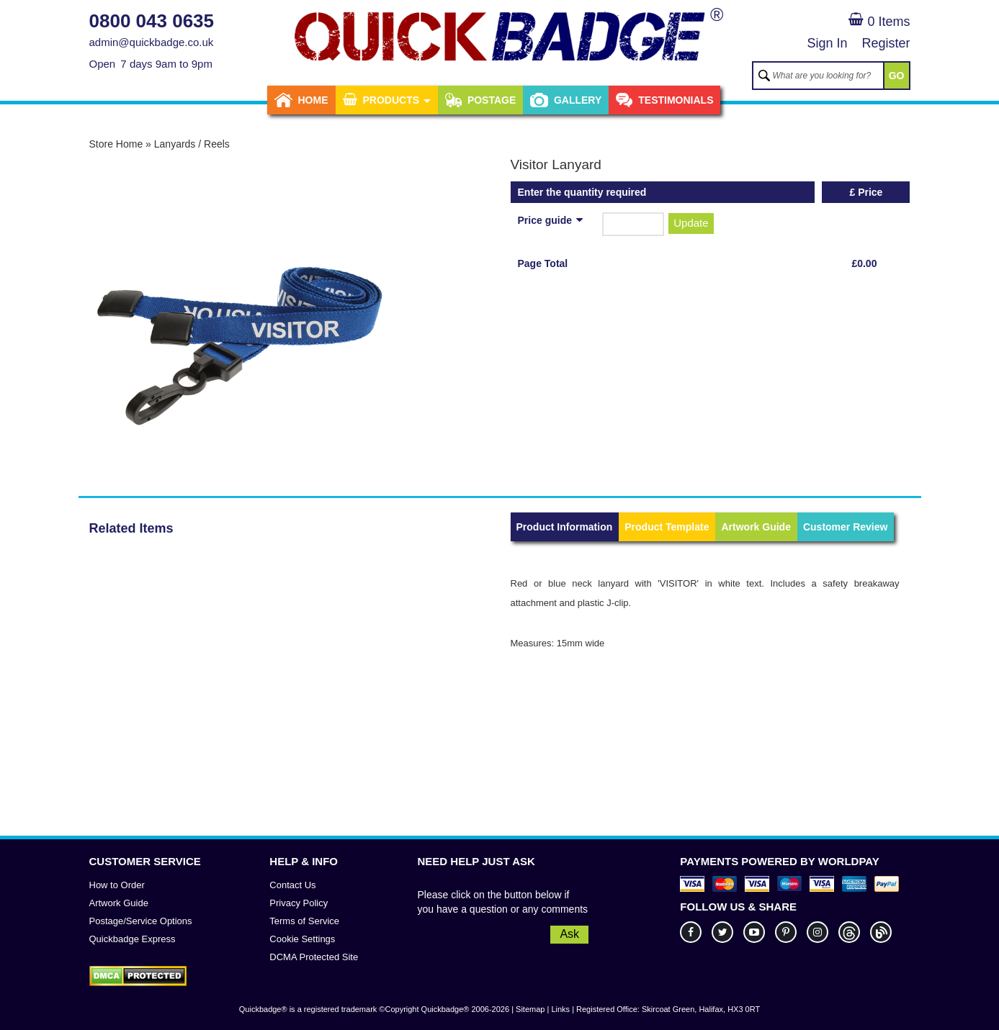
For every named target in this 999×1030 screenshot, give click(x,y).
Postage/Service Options (140, 921)
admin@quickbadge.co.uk (151, 42)
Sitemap (530, 1009)
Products (387, 100)
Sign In (827, 43)
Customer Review (845, 527)
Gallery (565, 100)
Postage (480, 100)
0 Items (879, 21)
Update (690, 223)
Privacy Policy (298, 903)
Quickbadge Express (132, 939)
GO (897, 75)
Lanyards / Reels (192, 144)
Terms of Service (304, 921)
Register (885, 43)
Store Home (116, 144)
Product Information (564, 527)
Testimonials (664, 100)
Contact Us (292, 885)
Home (301, 100)
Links (560, 1009)
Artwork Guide (755, 527)
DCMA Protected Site (313, 957)
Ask (569, 934)
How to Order (117, 885)
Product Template (666, 527)
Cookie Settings (302, 939)
